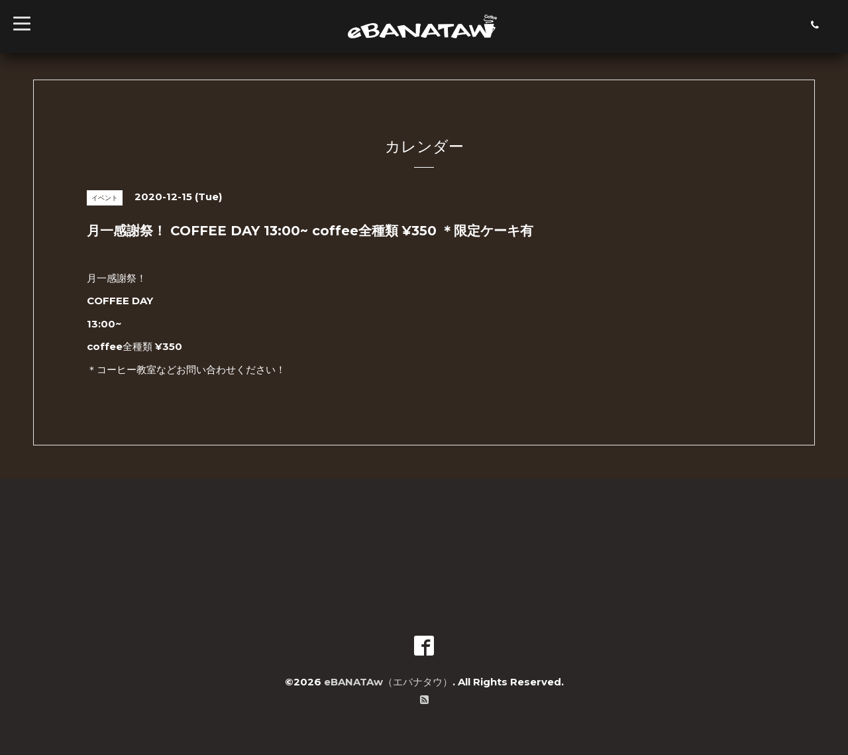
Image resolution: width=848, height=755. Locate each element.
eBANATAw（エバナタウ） (388, 681)
